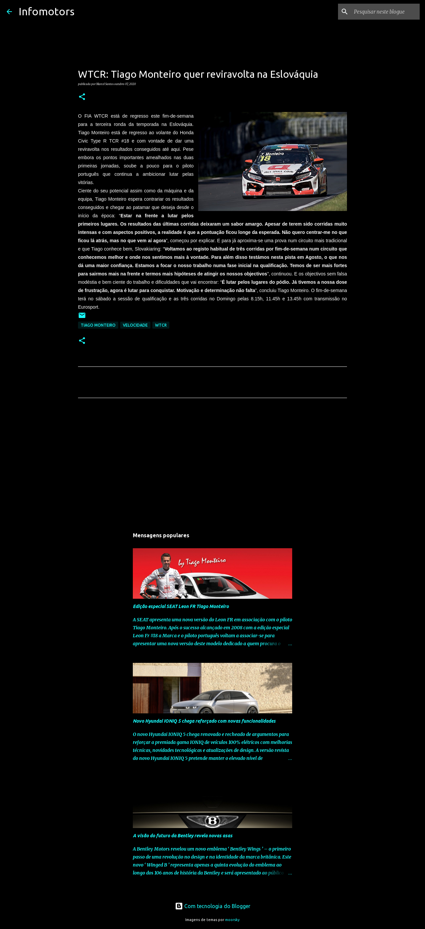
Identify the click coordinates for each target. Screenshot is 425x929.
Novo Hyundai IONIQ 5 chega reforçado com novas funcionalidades (204, 721)
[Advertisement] (212, 465)
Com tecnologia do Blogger (212, 906)
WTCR (161, 325)
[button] (82, 97)
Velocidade (135, 325)
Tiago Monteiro (98, 325)
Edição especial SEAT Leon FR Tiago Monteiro (181, 606)
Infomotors (46, 11)
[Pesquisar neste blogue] (385, 12)
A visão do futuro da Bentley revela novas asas (182, 835)
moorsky (232, 920)
